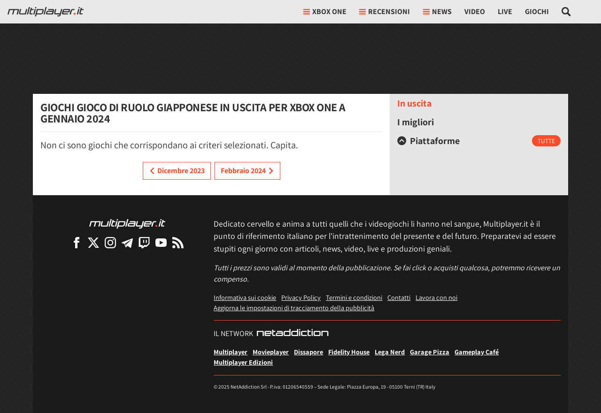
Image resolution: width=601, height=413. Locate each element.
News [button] (437, 11)
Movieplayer (271, 351)
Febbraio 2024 (247, 170)
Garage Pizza (429, 351)
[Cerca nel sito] (566, 11)
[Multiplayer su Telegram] (127, 242)
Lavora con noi (436, 297)
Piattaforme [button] (428, 140)
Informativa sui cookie (245, 297)
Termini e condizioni (354, 297)
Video (474, 11)
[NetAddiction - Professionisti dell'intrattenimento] (292, 333)
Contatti (398, 297)
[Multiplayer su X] (93, 242)
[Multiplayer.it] (46, 11)
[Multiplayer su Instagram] (110, 242)
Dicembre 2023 (177, 170)
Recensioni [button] (384, 11)
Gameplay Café (477, 351)
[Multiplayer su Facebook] (76, 242)
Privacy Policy (301, 297)
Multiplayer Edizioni (243, 362)
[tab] (479, 140)
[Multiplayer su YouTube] (161, 242)
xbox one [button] (325, 11)
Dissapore (308, 351)
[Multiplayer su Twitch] (144, 242)
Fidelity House (349, 351)
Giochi (537, 11)
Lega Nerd (390, 351)
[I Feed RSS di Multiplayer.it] (178, 242)
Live (505, 11)
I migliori (415, 122)
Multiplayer (230, 351)
